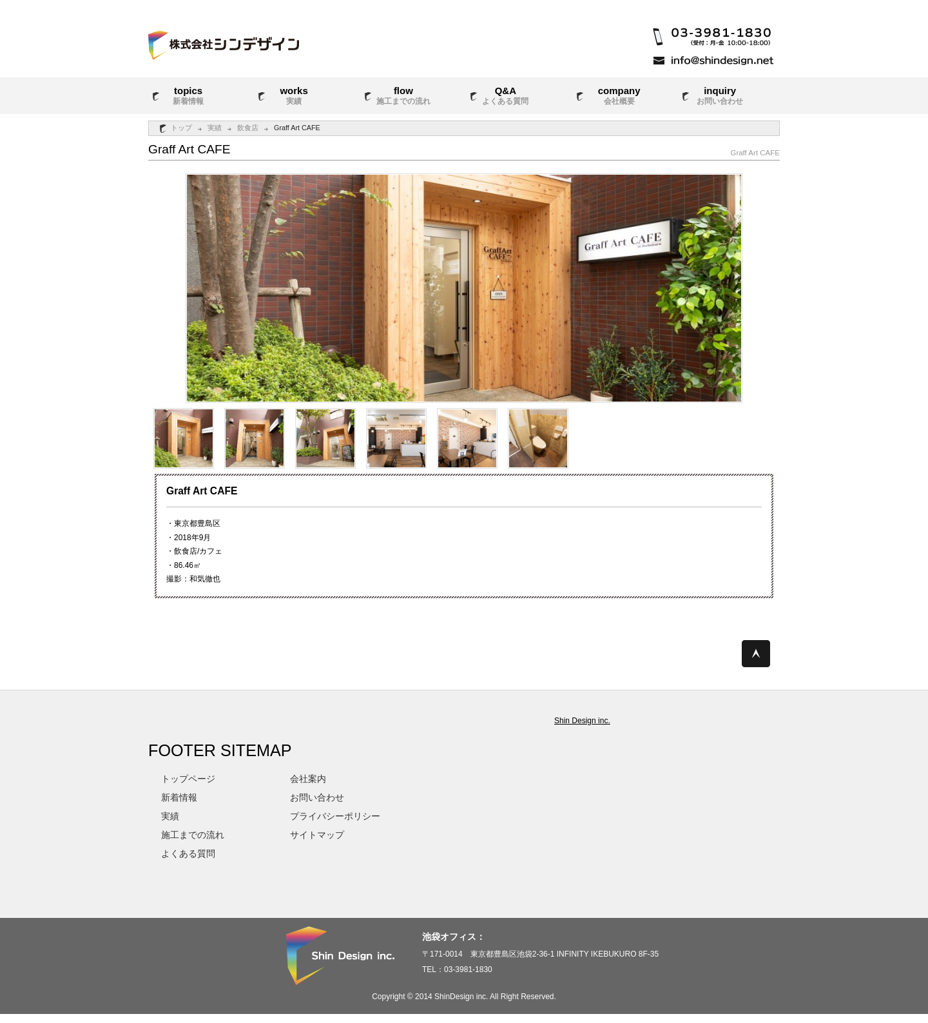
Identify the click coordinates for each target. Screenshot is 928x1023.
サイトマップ (317, 835)
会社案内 (308, 779)
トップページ (188, 779)
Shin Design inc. (582, 720)
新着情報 (179, 797)
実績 (215, 128)
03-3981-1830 (468, 969)
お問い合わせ (317, 797)
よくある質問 (188, 853)
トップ (181, 128)
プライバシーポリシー (335, 816)
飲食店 (247, 128)
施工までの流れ (192, 835)
